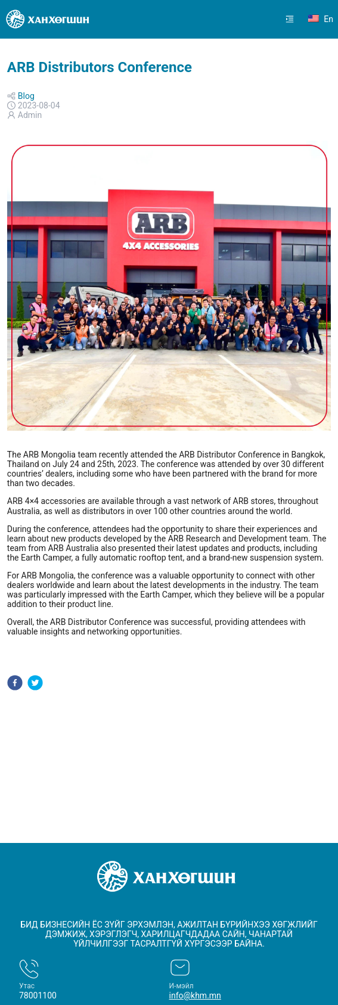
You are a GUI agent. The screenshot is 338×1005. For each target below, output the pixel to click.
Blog (26, 96)
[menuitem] (290, 19)
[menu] (269, 19)
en (320, 19)
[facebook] (15, 683)
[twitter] (35, 683)
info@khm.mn (195, 995)
